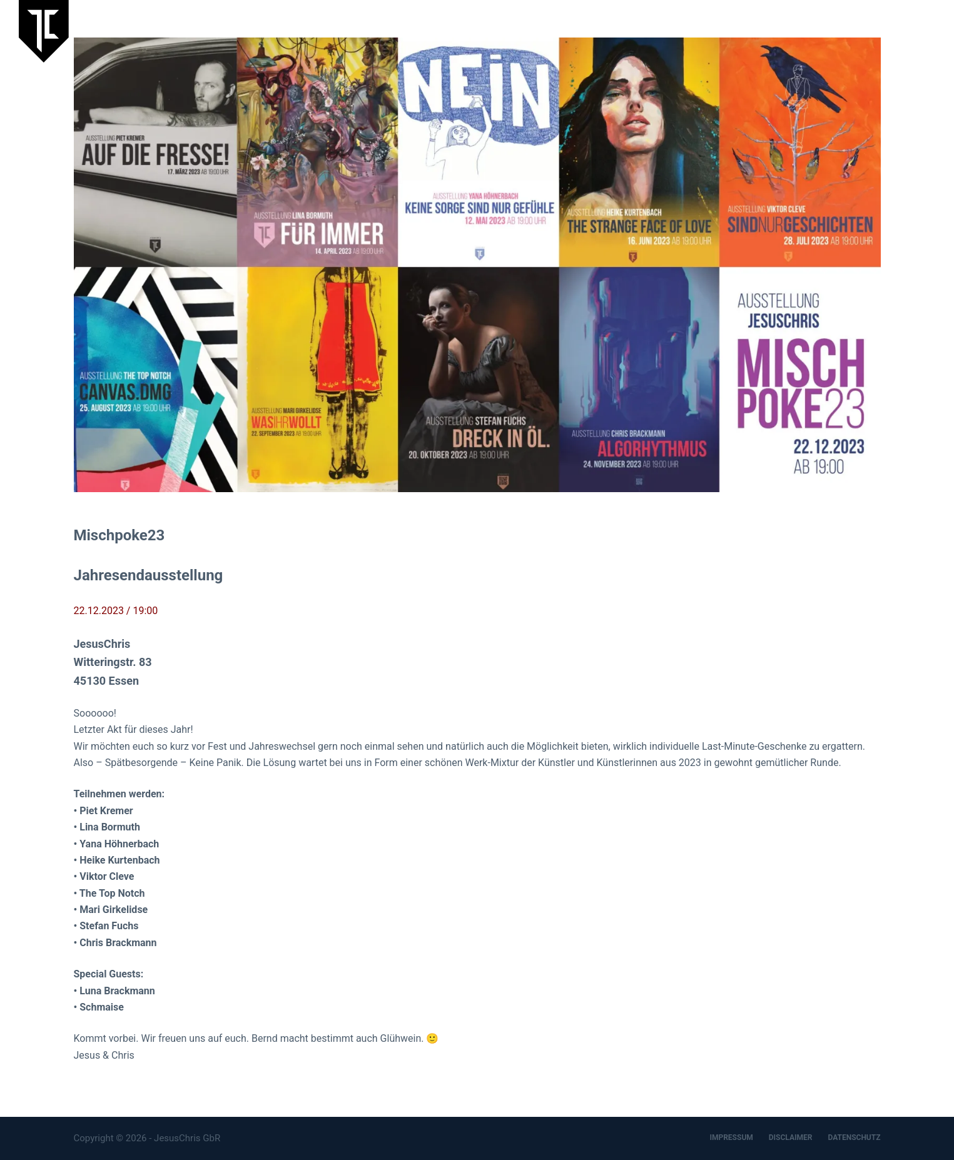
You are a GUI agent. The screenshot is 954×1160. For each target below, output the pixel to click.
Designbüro (856, 30)
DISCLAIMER (791, 1137)
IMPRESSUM (731, 1137)
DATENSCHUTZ (854, 1137)
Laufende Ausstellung (579, 30)
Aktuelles (666, 30)
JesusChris (730, 30)
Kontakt (918, 30)
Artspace (792, 30)
